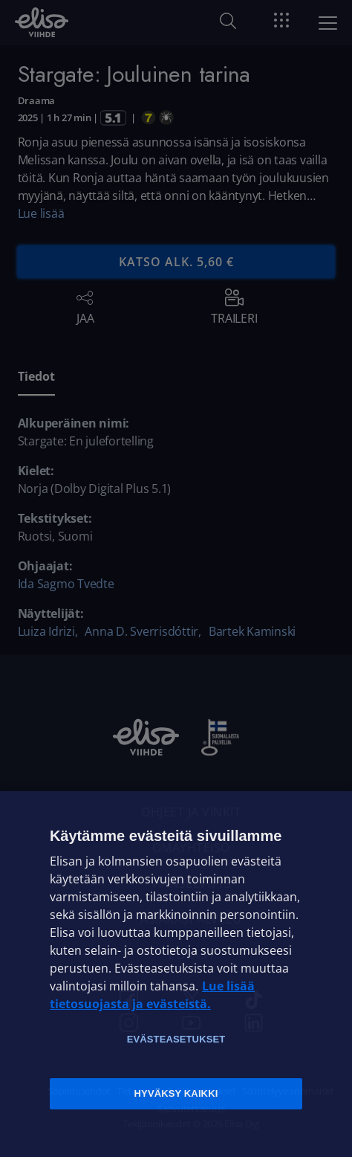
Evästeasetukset (176, 1039)
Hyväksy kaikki (176, 1093)
